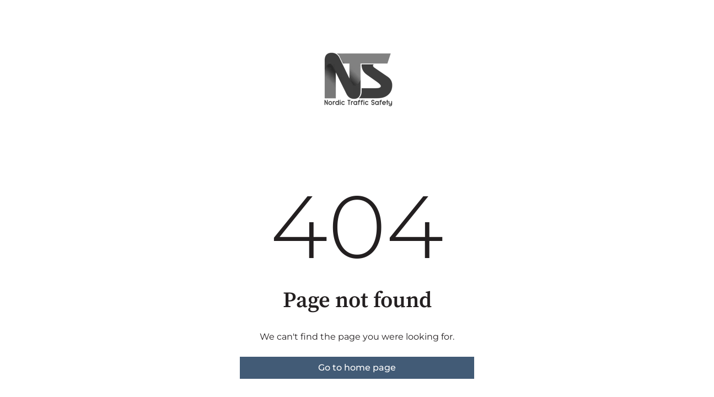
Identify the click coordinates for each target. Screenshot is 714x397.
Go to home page (357, 367)
